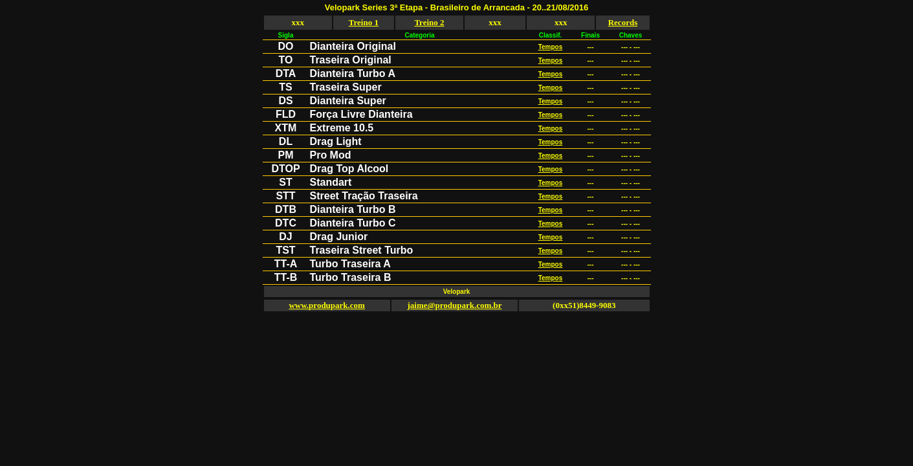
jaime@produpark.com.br (454, 305)
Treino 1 (364, 22)
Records (623, 22)
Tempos (550, 46)
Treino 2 (429, 22)
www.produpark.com (327, 305)
